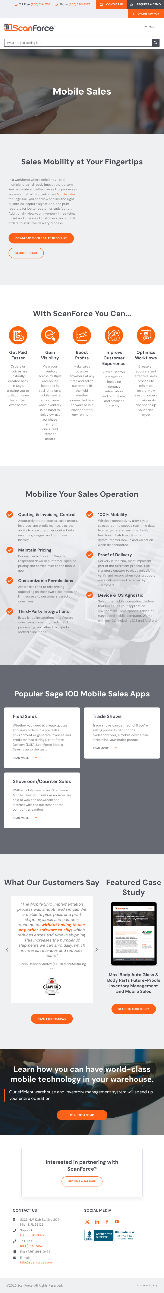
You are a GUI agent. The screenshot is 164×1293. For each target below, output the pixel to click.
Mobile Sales (66, 194)
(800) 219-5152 (31, 1246)
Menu (149, 27)
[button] (42, 761)
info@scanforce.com (36, 1262)
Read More (21, 758)
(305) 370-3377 (32, 1235)
